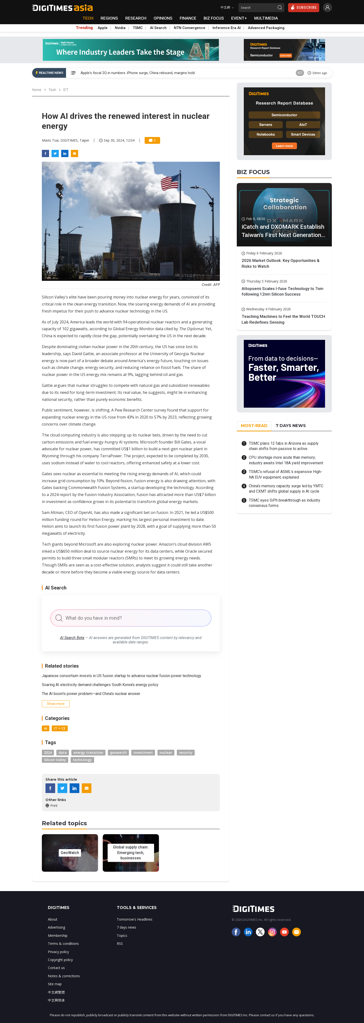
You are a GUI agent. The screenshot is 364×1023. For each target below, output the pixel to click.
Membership (57, 935)
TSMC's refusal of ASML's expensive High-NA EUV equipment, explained (285, 474)
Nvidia (120, 28)
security (186, 752)
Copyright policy (60, 959)
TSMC (138, 28)
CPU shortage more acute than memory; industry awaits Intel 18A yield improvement (286, 460)
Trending (84, 28)
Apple (103, 28)
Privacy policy (58, 951)
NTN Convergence (189, 28)
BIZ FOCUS (214, 18)
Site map (55, 984)
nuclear (166, 752)
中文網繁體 (56, 992)
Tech (52, 90)
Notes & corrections (64, 976)
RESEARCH (135, 18)
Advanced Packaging (266, 28)
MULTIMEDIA (266, 18)
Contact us (56, 967)
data (63, 752)
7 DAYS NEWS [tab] (291, 425)
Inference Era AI (227, 28)
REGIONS (109, 18)
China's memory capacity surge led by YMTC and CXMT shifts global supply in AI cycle (286, 489)
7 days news (126, 927)
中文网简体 (56, 1000)
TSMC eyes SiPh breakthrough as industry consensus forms (284, 503)
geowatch (118, 752)
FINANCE (188, 18)
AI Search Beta (72, 637)
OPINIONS (163, 18)
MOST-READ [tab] (254, 425)
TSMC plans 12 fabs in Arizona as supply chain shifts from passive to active (284, 446)
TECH (87, 18)
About (52, 919)
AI (45, 728)
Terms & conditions (63, 943)
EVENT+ (239, 18)
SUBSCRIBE (303, 7)
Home (36, 90)
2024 (48, 752)
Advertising (56, 927)
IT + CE (60, 728)
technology (82, 759)
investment (143, 752)
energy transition (88, 752)
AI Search (158, 28)
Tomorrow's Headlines (134, 919)
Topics (122, 935)
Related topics (64, 823)
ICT (300, 73)
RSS (120, 943)
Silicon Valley (55, 759)
